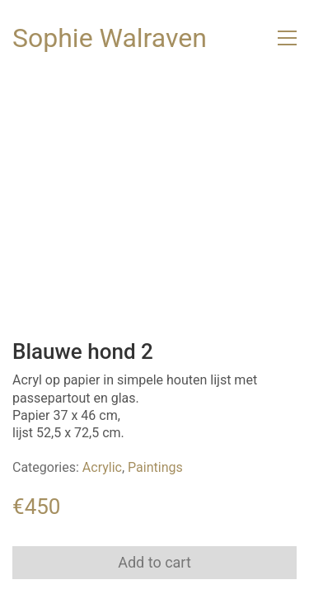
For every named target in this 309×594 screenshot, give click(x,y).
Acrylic (102, 467)
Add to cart (154, 562)
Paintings (155, 467)
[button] (287, 38)
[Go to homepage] (109, 38)
